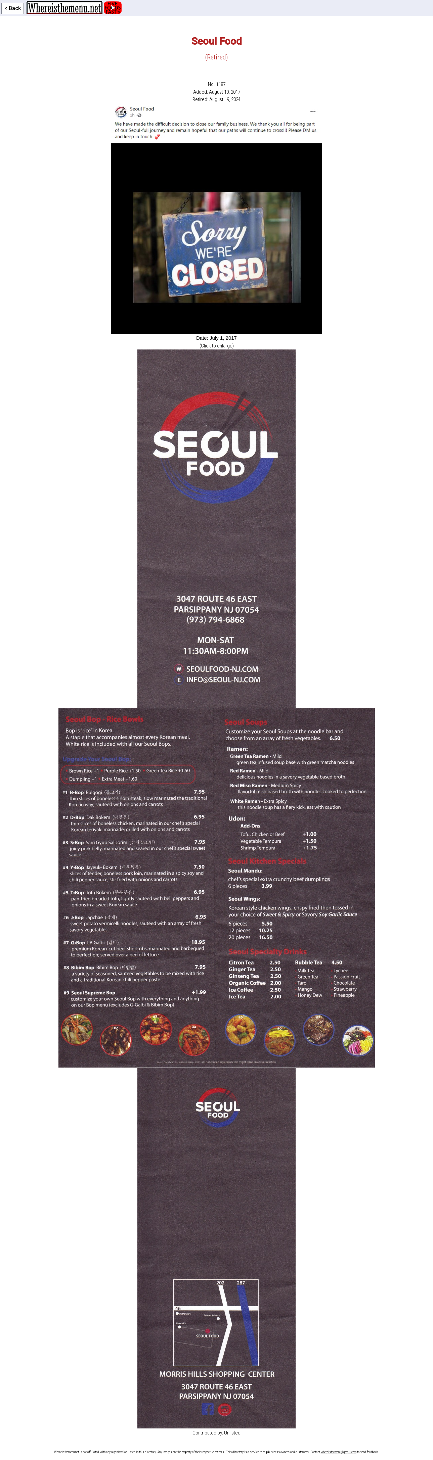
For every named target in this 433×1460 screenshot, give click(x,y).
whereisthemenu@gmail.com (338, 1452)
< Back (12, 8)
